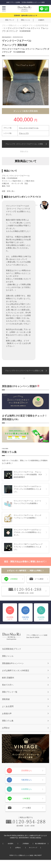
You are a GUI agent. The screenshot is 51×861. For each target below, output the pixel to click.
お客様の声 (7, 714)
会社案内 (10, 844)
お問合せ (6, 729)
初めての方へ (7, 685)
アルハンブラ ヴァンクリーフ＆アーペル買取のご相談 (24, 372)
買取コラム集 (7, 721)
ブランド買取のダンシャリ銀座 (15, 25)
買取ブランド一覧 (9, 692)
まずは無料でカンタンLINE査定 (15, 670)
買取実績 (6, 700)
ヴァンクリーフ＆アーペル (28, 128)
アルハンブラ (24, 133)
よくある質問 (7, 707)
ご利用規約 (25, 844)
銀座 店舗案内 (8, 678)
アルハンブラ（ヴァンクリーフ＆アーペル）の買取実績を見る (24, 145)
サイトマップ (33, 848)
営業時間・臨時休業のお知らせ (24, 15)
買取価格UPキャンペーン (13, 663)
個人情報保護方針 (40, 844)
